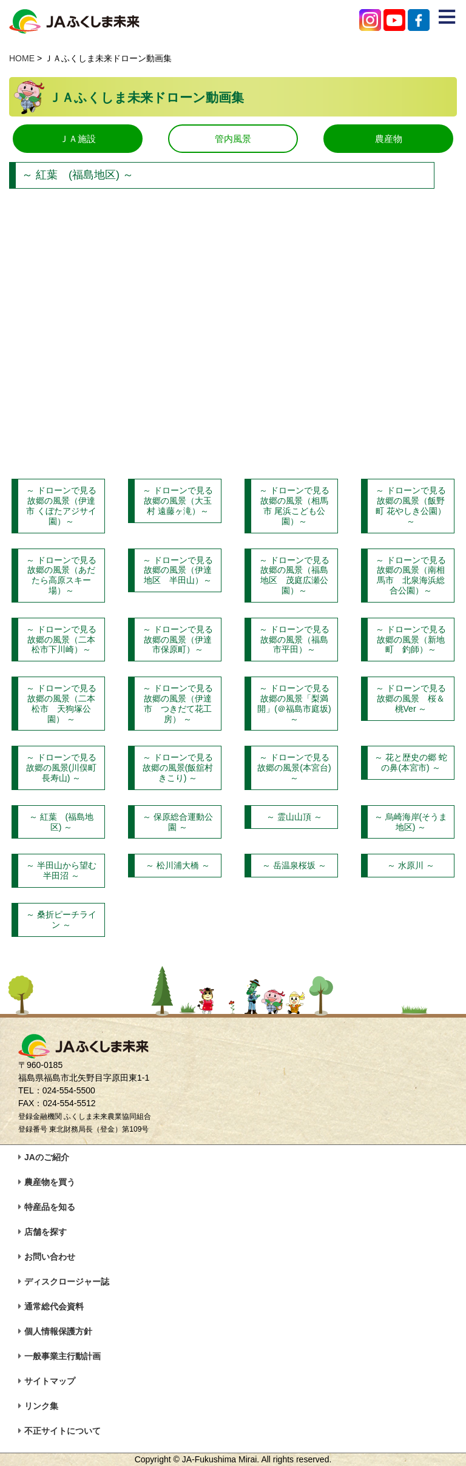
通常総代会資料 (54, 1306)
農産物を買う (49, 1182)
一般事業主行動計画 (62, 1356)
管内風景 (233, 138)
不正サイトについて (62, 1431)
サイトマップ (49, 1381)
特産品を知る (49, 1207)
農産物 (388, 138)
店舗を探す (45, 1232)
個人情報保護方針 (58, 1331)
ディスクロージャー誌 (66, 1281)
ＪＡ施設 (77, 138)
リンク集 (41, 1406)
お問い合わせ (49, 1257)
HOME (22, 58)
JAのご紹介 (46, 1157)
